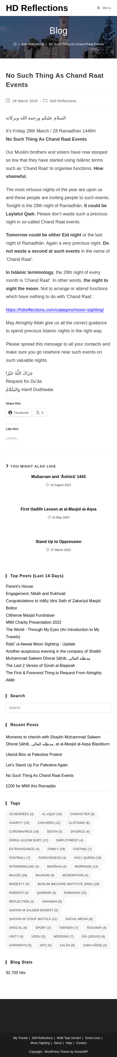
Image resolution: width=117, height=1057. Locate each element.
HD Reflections (37, 8)
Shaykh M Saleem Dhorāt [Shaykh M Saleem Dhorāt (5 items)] (33, 910)
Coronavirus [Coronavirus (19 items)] (24, 831)
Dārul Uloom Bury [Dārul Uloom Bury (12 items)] (28, 840)
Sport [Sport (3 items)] (43, 928)
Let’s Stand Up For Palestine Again (37, 765)
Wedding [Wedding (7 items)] (64, 936)
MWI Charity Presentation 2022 (33, 622)
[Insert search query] (58, 708)
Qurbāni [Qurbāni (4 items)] (46, 893)
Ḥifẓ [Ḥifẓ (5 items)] (46, 945)
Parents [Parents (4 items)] (18, 893)
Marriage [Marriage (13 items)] (86, 866)
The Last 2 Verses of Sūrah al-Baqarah (40, 665)
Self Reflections (63, 101)
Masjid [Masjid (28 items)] (18, 875)
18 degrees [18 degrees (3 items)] (21, 814)
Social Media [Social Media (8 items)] (79, 919)
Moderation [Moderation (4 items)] (75, 875)
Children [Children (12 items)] (49, 823)
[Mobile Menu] (104, 8)
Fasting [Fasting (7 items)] (82, 849)
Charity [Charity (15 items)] (19, 823)
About (58, 1043)
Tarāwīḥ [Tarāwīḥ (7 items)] (68, 928)
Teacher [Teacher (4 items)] (96, 928)
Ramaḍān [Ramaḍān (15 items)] (75, 893)
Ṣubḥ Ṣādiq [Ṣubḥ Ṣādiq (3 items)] (95, 945)
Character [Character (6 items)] (82, 814)
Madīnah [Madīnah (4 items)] (57, 866)
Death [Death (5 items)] (54, 831)
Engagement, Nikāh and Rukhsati (35, 593)
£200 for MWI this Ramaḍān (31, 786)
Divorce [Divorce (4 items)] (80, 831)
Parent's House (19, 586)
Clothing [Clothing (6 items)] (79, 823)
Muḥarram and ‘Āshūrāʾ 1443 (58, 477)
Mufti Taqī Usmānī (69, 1038)
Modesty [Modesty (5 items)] (19, 884)
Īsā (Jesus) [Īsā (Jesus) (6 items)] (93, 936)
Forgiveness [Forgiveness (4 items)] (52, 858)
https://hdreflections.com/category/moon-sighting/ (55, 309)
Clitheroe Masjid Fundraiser (30, 615)
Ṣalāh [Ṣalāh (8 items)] (67, 945)
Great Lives (92, 1038)
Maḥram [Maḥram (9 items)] (45, 875)
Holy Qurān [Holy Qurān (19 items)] (88, 858)
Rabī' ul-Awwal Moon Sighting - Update (40, 644)
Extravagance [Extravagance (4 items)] (24, 849)
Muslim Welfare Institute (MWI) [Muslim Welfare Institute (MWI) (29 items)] (68, 884)
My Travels (20, 1038)
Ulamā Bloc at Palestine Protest (34, 754)
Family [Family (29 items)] (56, 849)
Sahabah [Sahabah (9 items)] (52, 901)
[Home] (14, 44)
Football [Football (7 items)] (19, 858)
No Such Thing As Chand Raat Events (76, 44)
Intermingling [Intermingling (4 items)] (24, 866)
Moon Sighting (40, 1043)
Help (69, 1043)
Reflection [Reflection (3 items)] (21, 901)
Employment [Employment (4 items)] (69, 840)
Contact (81, 1043)
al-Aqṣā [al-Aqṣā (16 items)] (52, 814)
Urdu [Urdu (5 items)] (39, 936)
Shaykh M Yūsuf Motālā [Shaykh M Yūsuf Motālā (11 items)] (33, 919)
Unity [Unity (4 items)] (16, 936)
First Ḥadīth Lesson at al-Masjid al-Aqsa (58, 509)
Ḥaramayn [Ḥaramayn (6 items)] (20, 945)
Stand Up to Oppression (58, 541)
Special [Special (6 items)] (18, 928)
